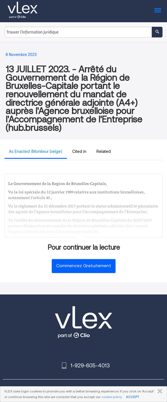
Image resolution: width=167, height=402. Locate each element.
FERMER (159, 391)
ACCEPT (132, 397)
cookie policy (111, 397)
